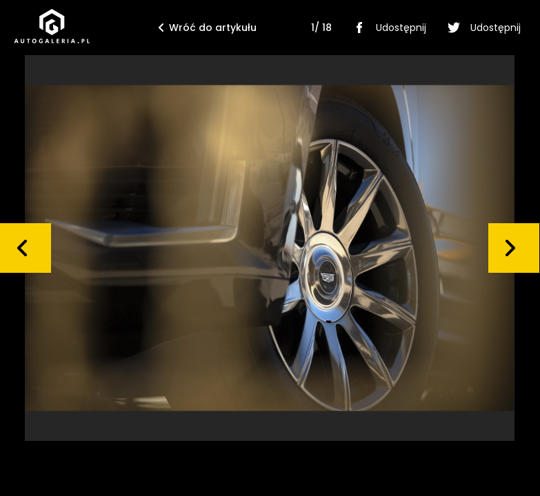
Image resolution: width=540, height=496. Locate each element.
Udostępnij (387, 28)
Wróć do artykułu (208, 27)
